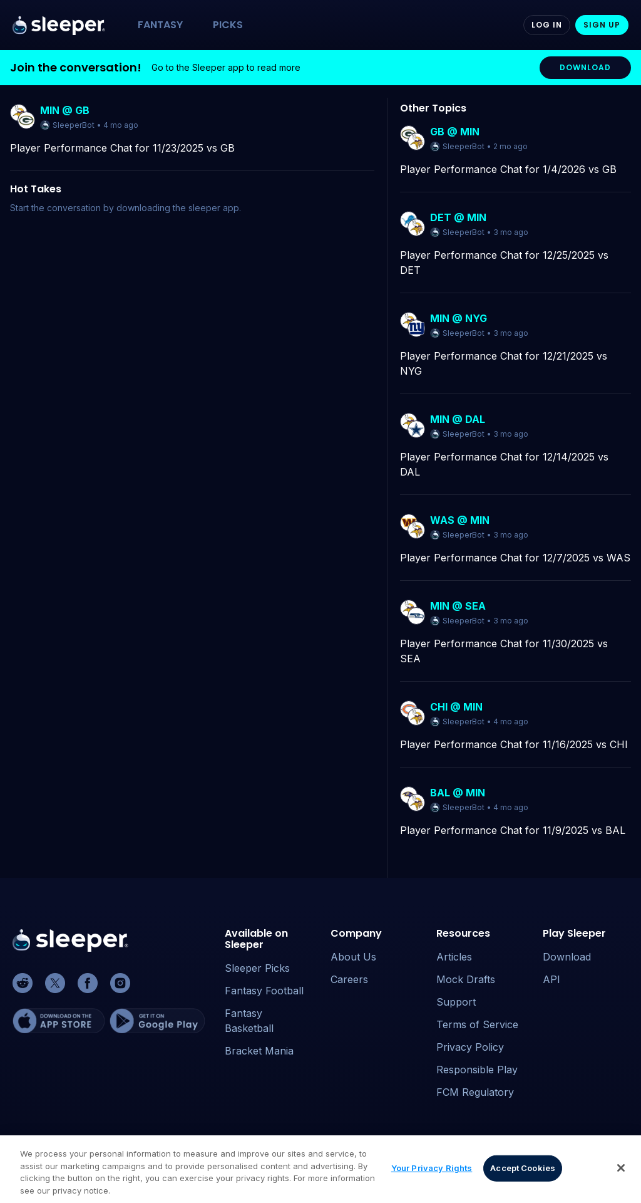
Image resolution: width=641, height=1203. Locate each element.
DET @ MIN (458, 217)
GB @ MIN (454, 131)
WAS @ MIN (460, 520)
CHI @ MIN (456, 706)
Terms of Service (477, 1024)
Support (456, 1002)
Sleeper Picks (257, 968)
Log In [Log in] (546, 24)
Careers (349, 979)
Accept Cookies (522, 1175)
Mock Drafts (465, 979)
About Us (353, 956)
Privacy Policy (470, 1047)
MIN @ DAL (457, 419)
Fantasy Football (264, 990)
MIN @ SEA (458, 606)
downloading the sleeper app (177, 207)
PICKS (228, 25)
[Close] (621, 1175)
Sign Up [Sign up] (601, 24)
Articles (454, 956)
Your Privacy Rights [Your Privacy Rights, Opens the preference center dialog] (431, 1175)
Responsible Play (477, 1069)
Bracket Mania (259, 1050)
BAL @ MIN (457, 792)
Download (567, 956)
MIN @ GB (65, 110)
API (551, 979)
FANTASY (160, 25)
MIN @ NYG (458, 318)
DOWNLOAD (585, 67)
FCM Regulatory (475, 1092)
